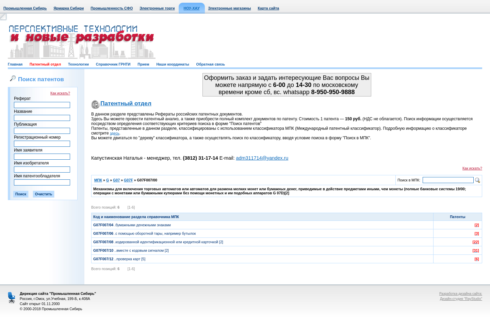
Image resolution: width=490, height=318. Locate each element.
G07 (116, 180)
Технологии (78, 64)
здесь (114, 133)
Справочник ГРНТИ (113, 64)
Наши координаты (172, 64)
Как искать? (60, 93)
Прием (143, 64)
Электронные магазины (229, 8)
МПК (98, 180)
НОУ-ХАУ (192, 8)
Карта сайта (268, 8)
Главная (15, 64)
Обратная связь (210, 64)
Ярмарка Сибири (68, 8)
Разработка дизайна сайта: (460, 294)
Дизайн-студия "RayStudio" (461, 299)
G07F (128, 180)
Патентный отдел (45, 64)
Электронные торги (157, 8)
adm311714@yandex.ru (262, 158)
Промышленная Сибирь (25, 8)
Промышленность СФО (112, 8)
